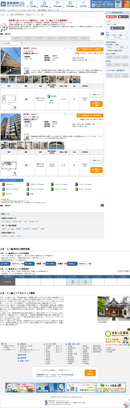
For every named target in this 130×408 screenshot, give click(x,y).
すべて (5, 38)
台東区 (29, 10)
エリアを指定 (22, 10)
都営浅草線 (97, 346)
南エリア (59, 350)
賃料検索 (23, 358)
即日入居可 (117, 75)
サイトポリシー (25, 352)
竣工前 (117, 65)
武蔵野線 (71, 361)
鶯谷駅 (18, 229)
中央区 (12, 236)
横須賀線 (71, 359)
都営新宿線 (97, 352)
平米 (113, 35)
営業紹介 (23, 348)
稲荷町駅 (26, 229)
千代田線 (86, 363)
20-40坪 (17, 38)
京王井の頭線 (110, 350)
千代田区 (4, 236)
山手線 (70, 346)
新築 (109, 65)
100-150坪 (62, 38)
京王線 (108, 348)
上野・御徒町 (5, 221)
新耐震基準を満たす (109, 76)
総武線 (70, 352)
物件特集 (23, 355)
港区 (47, 350)
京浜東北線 (72, 348)
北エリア (59, 352)
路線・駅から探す (74, 344)
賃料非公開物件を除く (114, 50)
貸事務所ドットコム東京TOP (8, 10)
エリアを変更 (118, 28)
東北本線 (71, 358)
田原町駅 (35, 229)
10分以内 (125, 57)
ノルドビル (28, 51)
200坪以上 (84, 38)
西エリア (59, 348)
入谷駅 (26, 124)
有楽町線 (86, 356)
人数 (119, 35)
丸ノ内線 (86, 348)
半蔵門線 (86, 358)
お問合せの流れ (9, 346)
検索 (112, 16)
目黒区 (48, 363)
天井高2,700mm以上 (125, 76)
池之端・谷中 (33, 221)
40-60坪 (28, 38)
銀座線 (85, 346)
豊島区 (48, 359)
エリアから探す (51, 344)
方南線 (85, 350)
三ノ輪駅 (11, 229)
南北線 (85, 361)
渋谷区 (48, 354)
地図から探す (24, 361)
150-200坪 (73, 38)
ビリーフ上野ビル (31, 117)
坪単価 (109, 44)
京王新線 (109, 352)
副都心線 (86, 359)
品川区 (48, 358)
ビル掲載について (10, 349)
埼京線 (70, 356)
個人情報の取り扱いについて (30, 350)
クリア (124, 16)
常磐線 (70, 363)
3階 (26, 99)
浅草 (25, 221)
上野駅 (26, 59)
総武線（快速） (73, 354)
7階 (26, 165)
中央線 (70, 350)
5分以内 (117, 57)
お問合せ (7, 348)
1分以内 (109, 57)
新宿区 (48, 352)
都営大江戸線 (97, 350)
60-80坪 (39, 38)
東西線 (85, 352)
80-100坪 (51, 38)
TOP (5, 344)
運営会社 (23, 344)
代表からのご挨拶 (26, 346)
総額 (116, 44)
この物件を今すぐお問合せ (90, 49)
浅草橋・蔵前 (17, 221)
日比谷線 (86, 354)
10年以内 (125, 65)
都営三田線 (97, 348)
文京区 (18, 236)
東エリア (59, 346)
